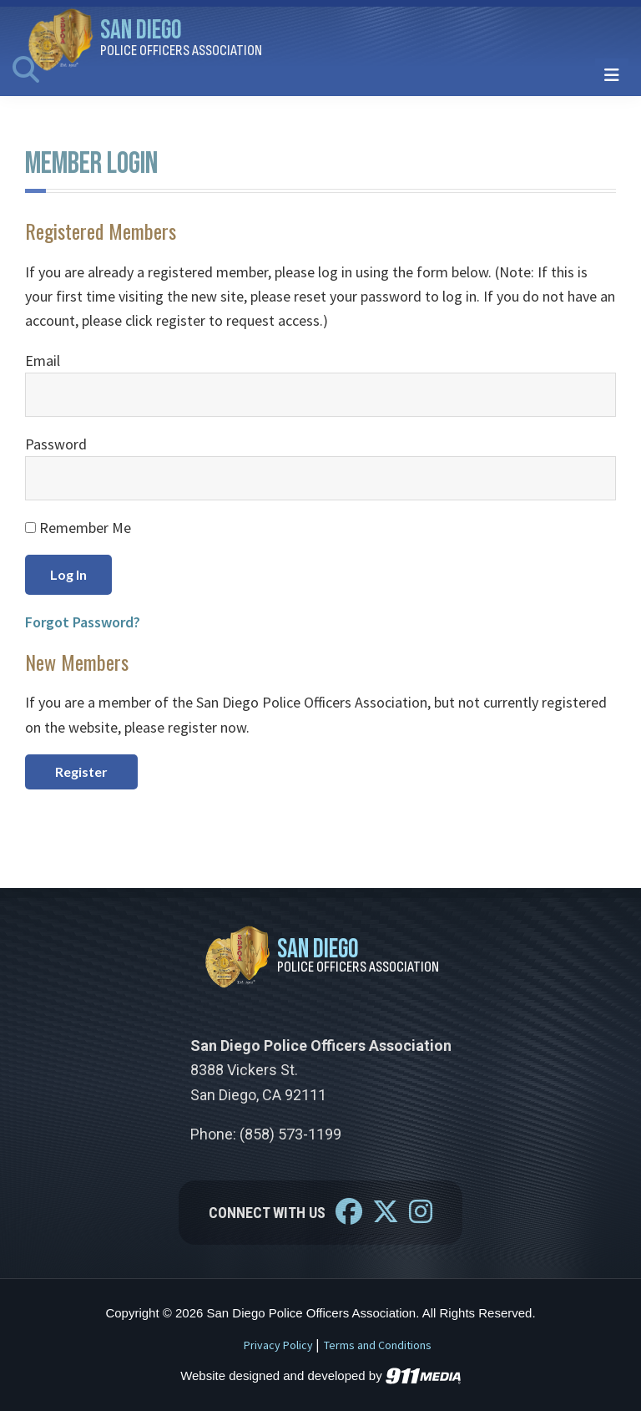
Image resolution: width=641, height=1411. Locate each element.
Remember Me (78, 527)
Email (42, 360)
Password (56, 444)
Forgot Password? (82, 622)
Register (81, 771)
